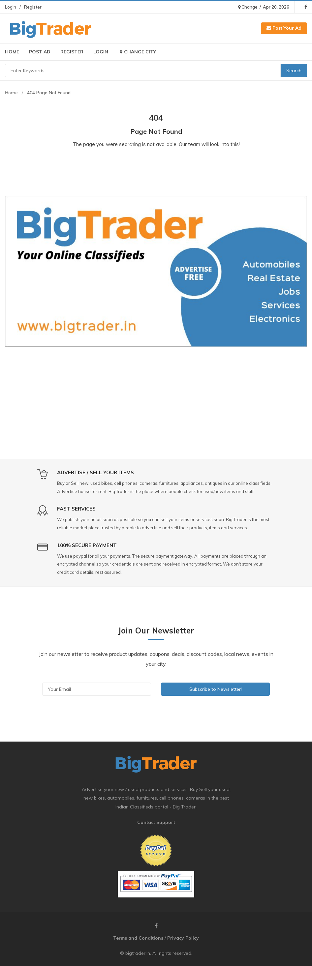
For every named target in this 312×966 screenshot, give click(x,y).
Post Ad (39, 52)
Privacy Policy (183, 938)
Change (248, 7)
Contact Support (156, 822)
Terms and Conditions (138, 938)
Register (33, 7)
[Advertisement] (156, 399)
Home (12, 52)
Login (10, 7)
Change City (137, 52)
